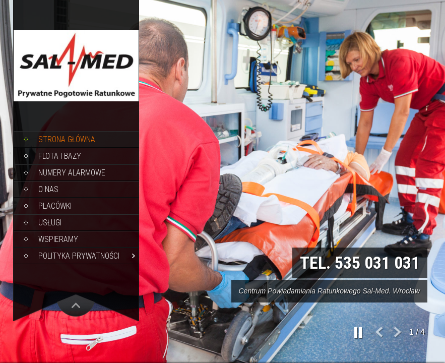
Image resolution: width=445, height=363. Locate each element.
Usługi (49, 222)
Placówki (55, 206)
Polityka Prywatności (78, 256)
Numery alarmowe (71, 172)
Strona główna (66, 139)
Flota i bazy (59, 156)
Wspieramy (58, 239)
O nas (48, 189)
